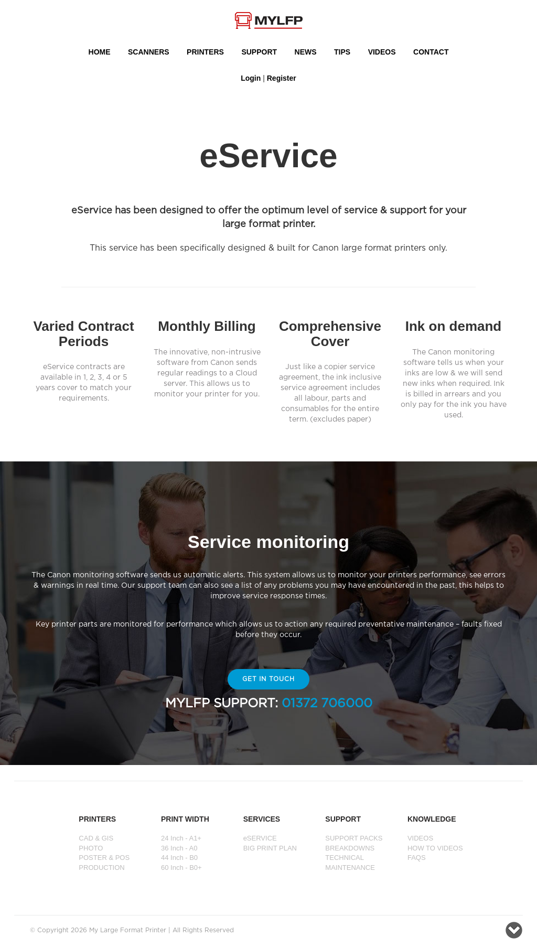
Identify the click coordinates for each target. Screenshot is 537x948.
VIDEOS (382, 52)
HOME (100, 52)
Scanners (148, 52)
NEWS (306, 52)
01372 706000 (327, 703)
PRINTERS (205, 52)
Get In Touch (268, 679)
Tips (342, 52)
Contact (430, 52)
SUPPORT (259, 52)
